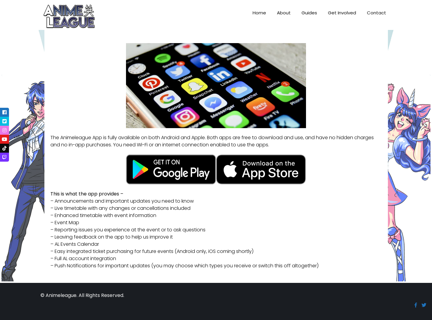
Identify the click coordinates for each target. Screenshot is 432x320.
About (284, 13)
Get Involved (342, 13)
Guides (309, 13)
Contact (376, 13)
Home (259, 13)
